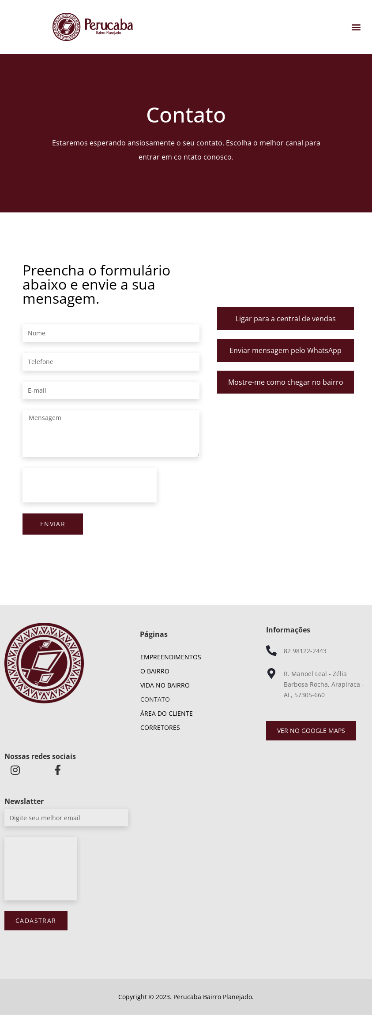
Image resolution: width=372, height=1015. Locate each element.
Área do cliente (166, 713)
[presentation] (90, 485)
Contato (155, 699)
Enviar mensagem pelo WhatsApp (285, 350)
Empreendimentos (173, 657)
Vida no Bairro (165, 685)
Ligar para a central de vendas (286, 318)
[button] (356, 27)
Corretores (160, 727)
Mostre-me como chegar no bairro (285, 382)
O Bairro (154, 671)
